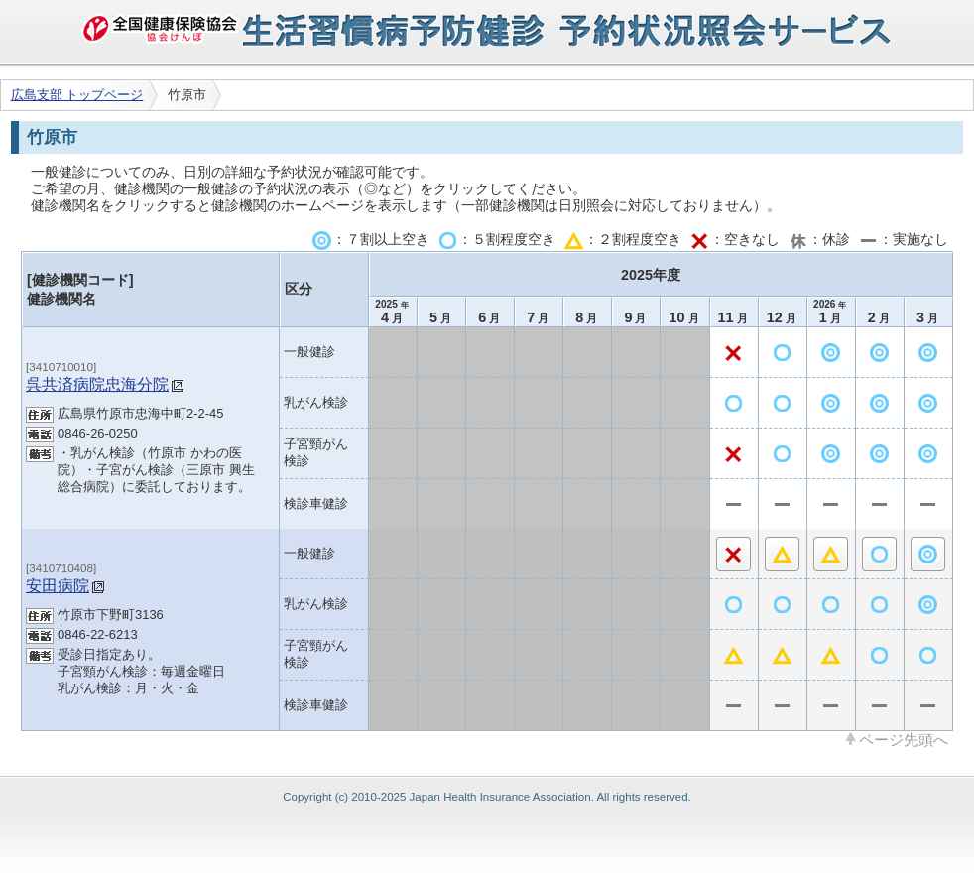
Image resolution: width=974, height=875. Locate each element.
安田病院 (57, 585)
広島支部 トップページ (77, 94)
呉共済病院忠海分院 (97, 384)
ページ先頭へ (903, 739)
